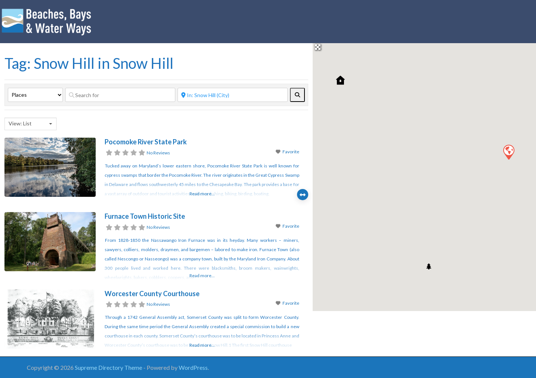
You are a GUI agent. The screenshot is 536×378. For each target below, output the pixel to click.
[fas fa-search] (297, 95)
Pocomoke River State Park (146, 142)
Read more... (202, 193)
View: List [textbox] (20, 123)
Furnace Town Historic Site (145, 216)
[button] (508, 151)
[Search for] (120, 95)
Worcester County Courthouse (152, 293)
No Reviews (158, 153)
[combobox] (30, 124)
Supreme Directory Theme (109, 367)
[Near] (233, 95)
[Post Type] (35, 95)
